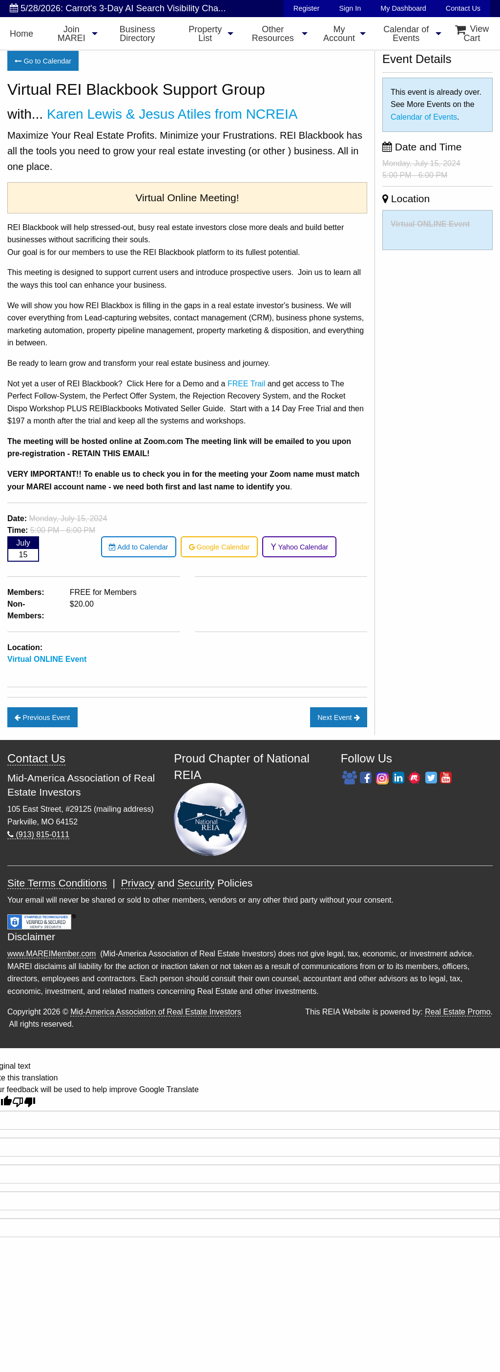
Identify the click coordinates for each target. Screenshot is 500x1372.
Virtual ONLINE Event (46, 659)
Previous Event (42, 717)
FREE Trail (246, 384)
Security (195, 882)
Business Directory (137, 33)
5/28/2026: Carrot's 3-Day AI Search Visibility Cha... (118, 8)
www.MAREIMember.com (51, 954)
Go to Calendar (43, 61)
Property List (205, 33)
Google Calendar (219, 547)
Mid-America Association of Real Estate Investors (155, 1012)
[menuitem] (21, 33)
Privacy (138, 882)
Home (21, 34)
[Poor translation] (24, 1102)
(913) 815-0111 (38, 834)
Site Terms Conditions (57, 882)
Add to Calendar (138, 547)
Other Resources (273, 33)
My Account (339, 33)
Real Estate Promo (457, 1012)
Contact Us (463, 8)
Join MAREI (71, 33)
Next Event (338, 717)
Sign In (350, 8)
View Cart (472, 33)
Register (306, 8)
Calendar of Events (406, 33)
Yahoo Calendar (300, 547)
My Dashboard (403, 8)
